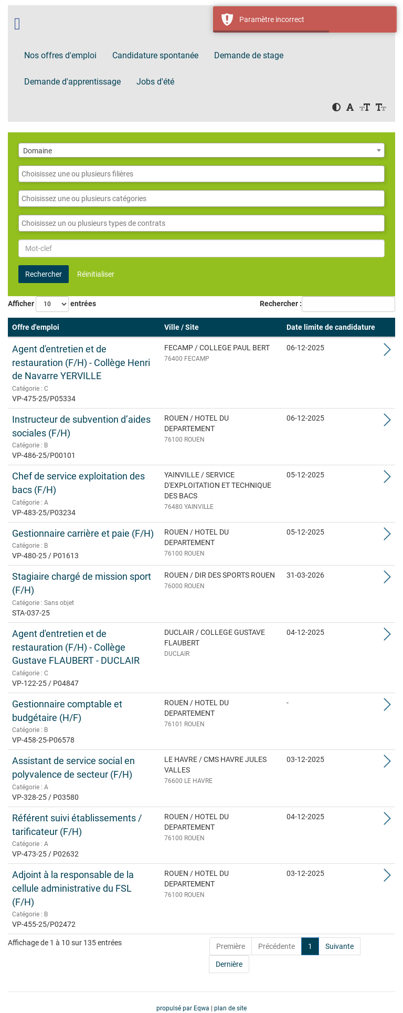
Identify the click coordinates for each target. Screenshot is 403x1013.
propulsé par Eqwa (183, 1008)
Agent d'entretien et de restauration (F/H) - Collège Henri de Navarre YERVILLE (81, 362)
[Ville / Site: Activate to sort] (221, 328)
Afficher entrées (52, 304)
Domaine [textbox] (37, 151)
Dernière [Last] (229, 964)
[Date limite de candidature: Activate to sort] (330, 328)
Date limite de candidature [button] (331, 327)
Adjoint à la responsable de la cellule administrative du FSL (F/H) (73, 888)
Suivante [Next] (339, 946)
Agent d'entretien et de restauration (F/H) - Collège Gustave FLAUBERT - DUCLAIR (76, 647)
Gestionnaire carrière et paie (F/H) (83, 533)
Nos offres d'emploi (60, 55)
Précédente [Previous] (276, 946)
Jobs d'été (155, 82)
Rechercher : (281, 303)
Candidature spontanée (155, 55)
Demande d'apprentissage (72, 82)
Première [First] (230, 946)
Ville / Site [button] (181, 327)
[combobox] (201, 150)
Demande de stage (248, 55)
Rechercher (43, 274)
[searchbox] (201, 174)
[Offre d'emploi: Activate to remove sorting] (84, 328)
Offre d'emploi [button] (35, 327)
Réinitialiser (95, 274)
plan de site (230, 1008)
